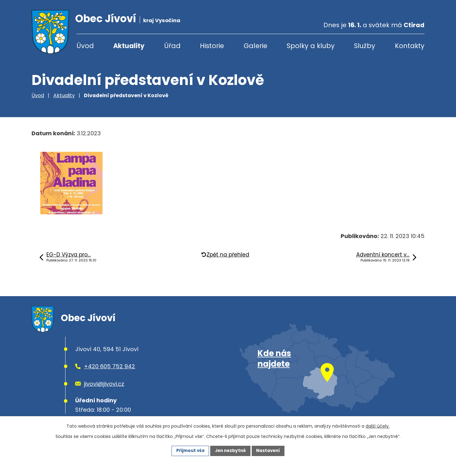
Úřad (172, 45)
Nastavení (269, 450)
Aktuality (128, 45)
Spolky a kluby (311, 45)
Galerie (255, 45)
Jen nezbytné (230, 450)
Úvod (85, 45)
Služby (364, 45)
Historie (212, 45)
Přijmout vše (188, 450)
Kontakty (409, 45)
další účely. (378, 426)
